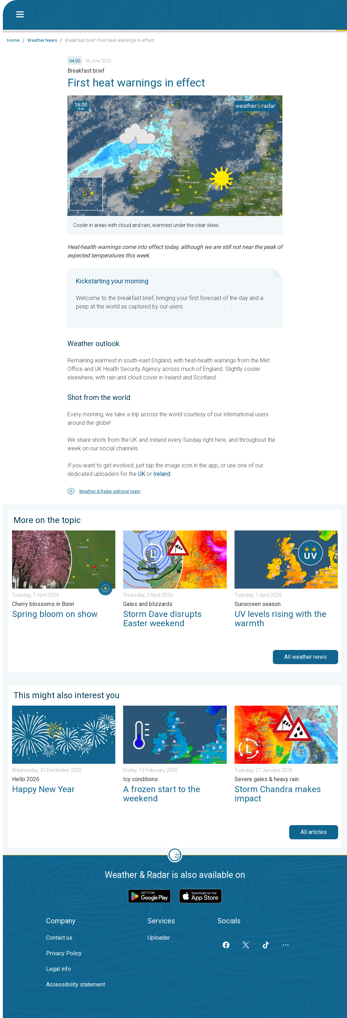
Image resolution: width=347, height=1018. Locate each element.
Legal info (58, 969)
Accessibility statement (75, 984)
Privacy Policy (64, 953)
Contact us (59, 937)
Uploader (159, 937)
